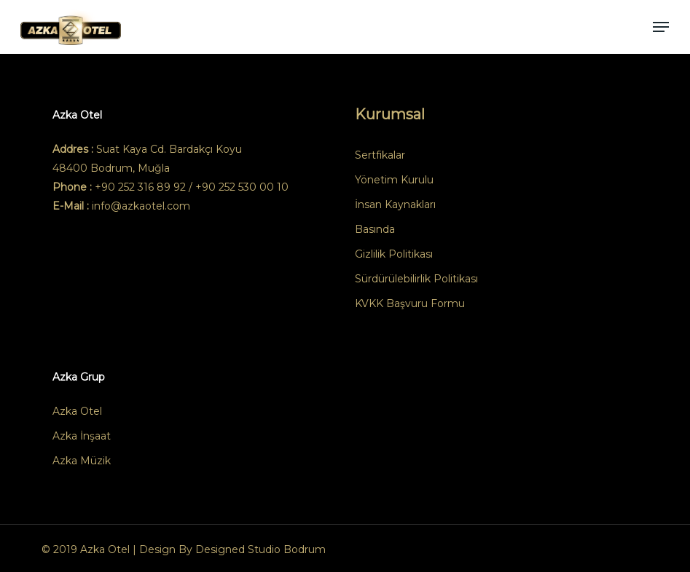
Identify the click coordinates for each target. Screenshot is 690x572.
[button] (661, 27)
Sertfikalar (380, 155)
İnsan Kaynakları (395, 204)
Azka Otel (77, 411)
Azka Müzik (81, 460)
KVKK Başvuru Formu (410, 303)
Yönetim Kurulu (394, 179)
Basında (375, 229)
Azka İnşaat (81, 435)
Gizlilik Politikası (394, 254)
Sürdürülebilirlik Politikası (416, 278)
